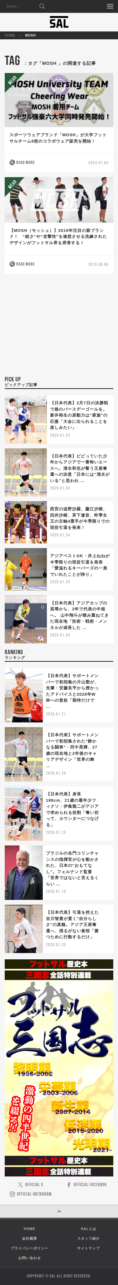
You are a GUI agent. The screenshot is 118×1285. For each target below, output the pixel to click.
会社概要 (29, 1238)
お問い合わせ (29, 1258)
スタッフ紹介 (88, 1238)
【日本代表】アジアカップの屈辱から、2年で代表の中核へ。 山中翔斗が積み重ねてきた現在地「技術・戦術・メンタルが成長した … (79, 615)
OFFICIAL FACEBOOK (90, 1185)
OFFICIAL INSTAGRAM (34, 1194)
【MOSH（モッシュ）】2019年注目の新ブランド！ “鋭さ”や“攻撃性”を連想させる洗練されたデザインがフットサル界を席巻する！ (58, 236)
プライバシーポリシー (29, 1248)
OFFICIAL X (34, 1185)
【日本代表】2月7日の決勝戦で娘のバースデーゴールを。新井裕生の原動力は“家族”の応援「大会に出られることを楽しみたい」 (79, 415)
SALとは (88, 1229)
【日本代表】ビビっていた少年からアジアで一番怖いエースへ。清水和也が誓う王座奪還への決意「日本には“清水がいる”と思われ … (80, 468)
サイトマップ (88, 1248)
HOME (10, 35)
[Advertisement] (59, 328)
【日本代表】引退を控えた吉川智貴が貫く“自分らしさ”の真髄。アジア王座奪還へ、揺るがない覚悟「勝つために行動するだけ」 (72, 924)
